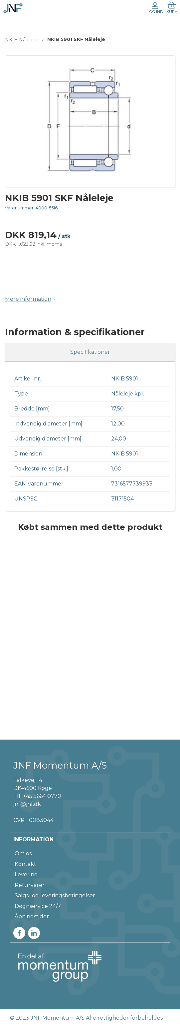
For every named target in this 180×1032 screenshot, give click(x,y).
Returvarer (30, 885)
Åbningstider (32, 916)
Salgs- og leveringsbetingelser (55, 895)
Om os (23, 853)
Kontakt (25, 864)
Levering (26, 874)
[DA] (13, 8)
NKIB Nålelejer (22, 40)
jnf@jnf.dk (27, 804)
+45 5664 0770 (42, 796)
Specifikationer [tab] (90, 352)
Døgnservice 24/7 (38, 906)
